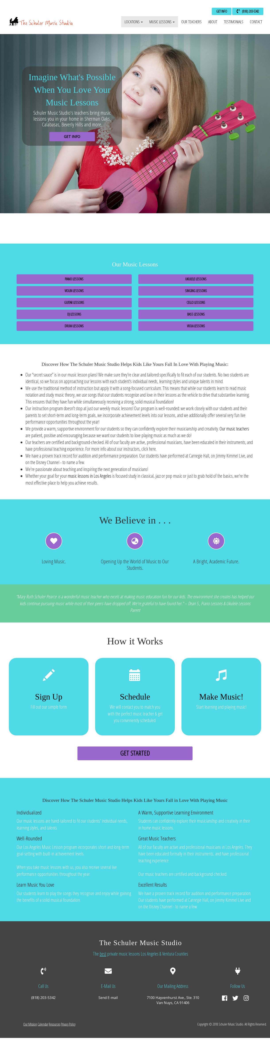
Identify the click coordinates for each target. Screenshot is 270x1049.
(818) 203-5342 (248, 11)
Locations (134, 21)
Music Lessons (162, 21)
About (212, 21)
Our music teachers (234, 428)
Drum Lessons (74, 326)
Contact (256, 21)
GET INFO (221, 11)
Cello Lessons (196, 302)
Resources (54, 1024)
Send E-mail (108, 997)
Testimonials (233, 21)
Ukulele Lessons (195, 279)
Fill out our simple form (48, 693)
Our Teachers (191, 21)
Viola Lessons (196, 326)
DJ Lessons (74, 314)
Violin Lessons (74, 290)
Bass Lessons (196, 314)
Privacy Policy (68, 1024)
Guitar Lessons (74, 302)
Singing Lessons (196, 290)
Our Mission (30, 1024)
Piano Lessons (74, 279)
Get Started (135, 753)
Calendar (43, 1024)
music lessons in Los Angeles (89, 476)
